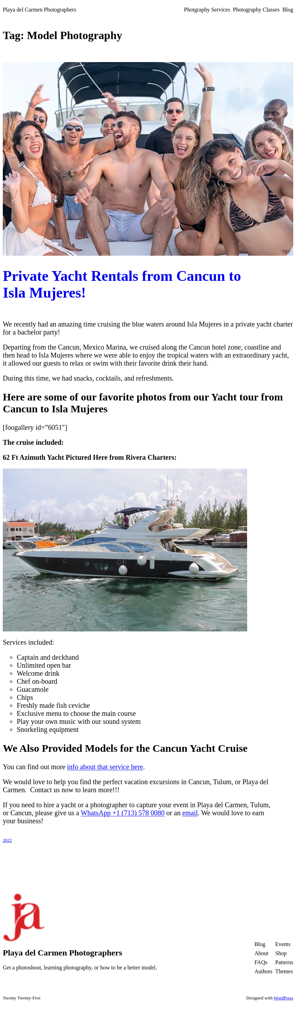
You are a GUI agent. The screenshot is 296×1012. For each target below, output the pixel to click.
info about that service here (105, 767)
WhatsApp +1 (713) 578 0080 (122, 813)
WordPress (283, 997)
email (190, 813)
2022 (7, 840)
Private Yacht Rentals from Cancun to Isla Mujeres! (122, 284)
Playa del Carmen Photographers (39, 10)
